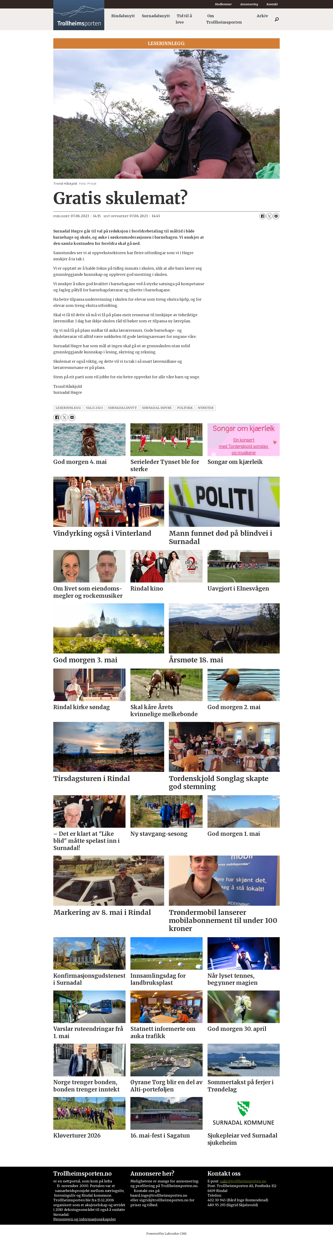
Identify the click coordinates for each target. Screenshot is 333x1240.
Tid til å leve (184, 19)
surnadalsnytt (122, 408)
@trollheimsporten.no (246, 1181)
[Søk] (276, 19)
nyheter (205, 408)
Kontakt (272, 4)
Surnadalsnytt (156, 16)
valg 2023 (94, 408)
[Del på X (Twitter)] (269, 216)
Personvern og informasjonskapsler (84, 1219)
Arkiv (262, 16)
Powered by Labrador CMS (166, 1234)
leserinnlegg (68, 408)
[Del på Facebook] (262, 216)
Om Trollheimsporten (224, 19)
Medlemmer (223, 4)
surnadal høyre (157, 408)
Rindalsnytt (123, 16)
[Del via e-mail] (276, 216)
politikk (185, 408)
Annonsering (249, 4)
